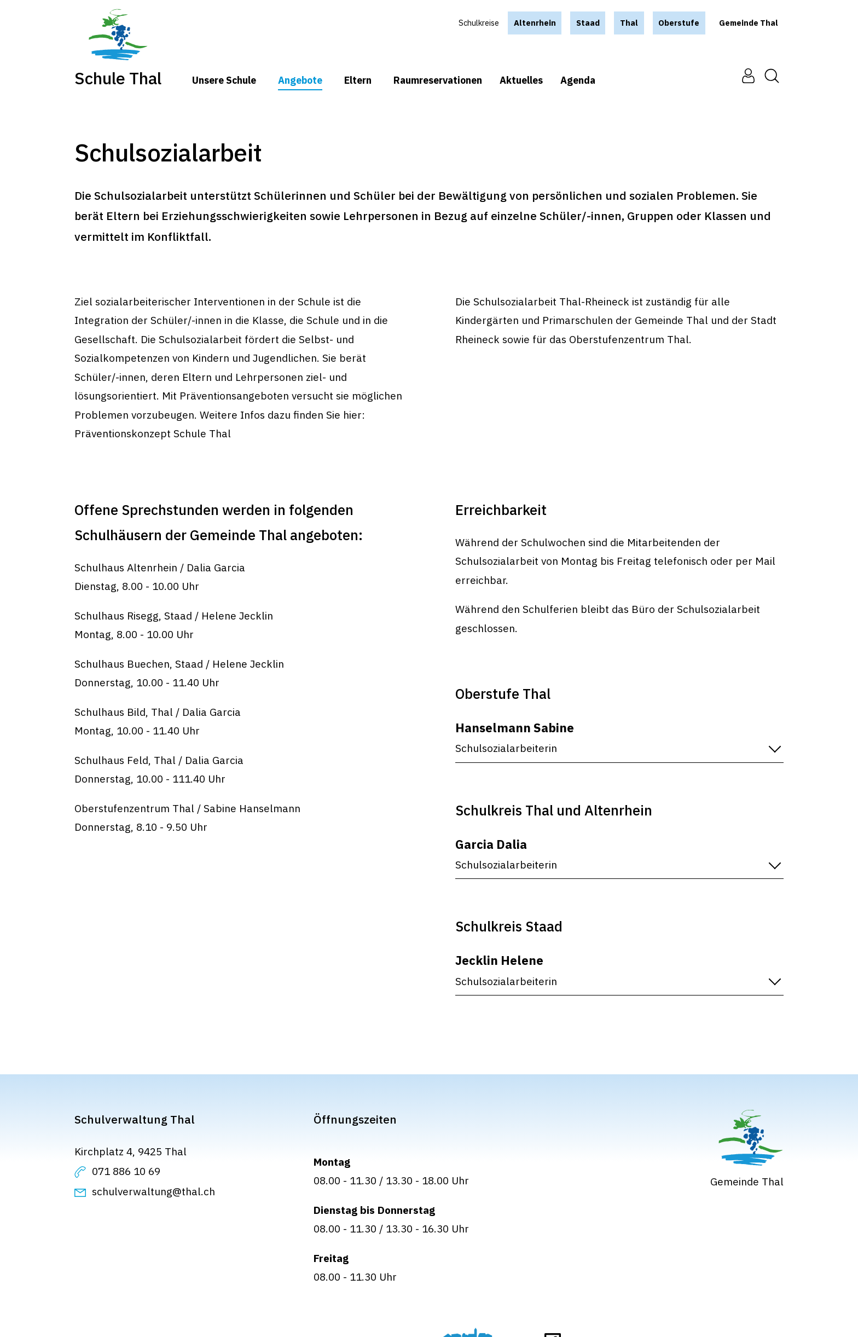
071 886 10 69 (126, 1171)
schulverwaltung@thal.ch (153, 1192)
